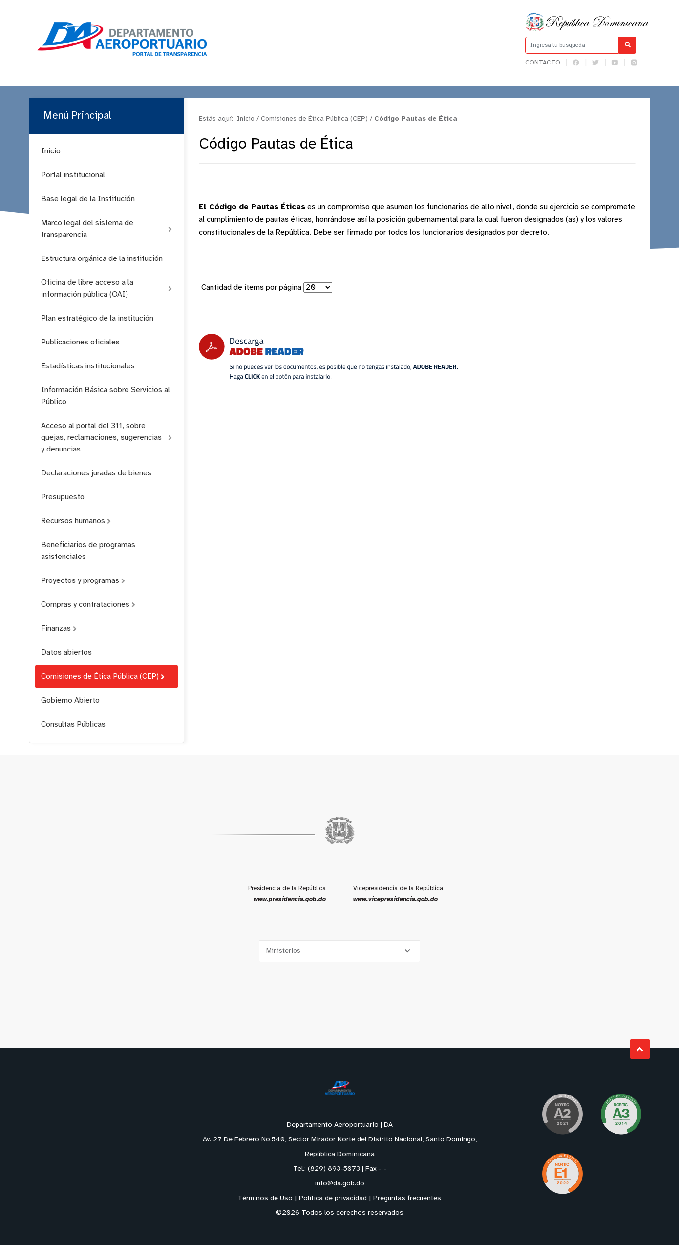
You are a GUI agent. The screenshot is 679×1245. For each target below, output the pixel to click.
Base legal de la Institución (88, 199)
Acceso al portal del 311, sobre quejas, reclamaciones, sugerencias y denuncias (106, 437)
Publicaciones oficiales (80, 342)
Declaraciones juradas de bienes (96, 473)
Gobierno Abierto (70, 700)
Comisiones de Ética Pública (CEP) (103, 676)
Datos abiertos (66, 652)
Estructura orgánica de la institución (102, 259)
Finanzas (59, 628)
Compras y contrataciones (88, 605)
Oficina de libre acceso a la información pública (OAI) (106, 289)
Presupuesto (63, 497)
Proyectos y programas (83, 581)
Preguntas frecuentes (407, 1198)
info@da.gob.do (339, 1183)
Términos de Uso (265, 1198)
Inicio (51, 151)
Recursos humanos (76, 521)
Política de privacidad (333, 1198)
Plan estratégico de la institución (97, 318)
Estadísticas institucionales (88, 366)
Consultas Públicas (73, 724)
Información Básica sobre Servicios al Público (105, 396)
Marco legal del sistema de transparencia (106, 229)
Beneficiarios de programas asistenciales (88, 551)
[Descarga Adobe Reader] (328, 357)
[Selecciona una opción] (339, 951)
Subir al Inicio (640, 1049)
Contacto (542, 63)
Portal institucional (73, 175)
